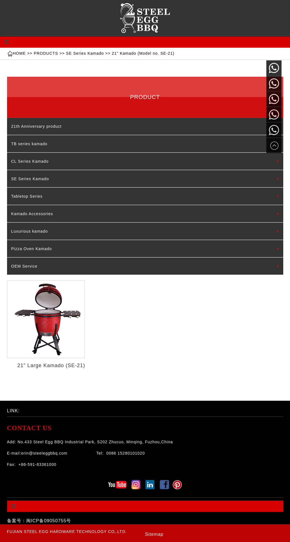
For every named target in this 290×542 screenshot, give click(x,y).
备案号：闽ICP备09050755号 (39, 520)
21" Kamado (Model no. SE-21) (143, 53)
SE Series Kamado (85, 53)
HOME (19, 53)
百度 (42, 409)
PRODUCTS (46, 53)
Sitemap (154, 534)
